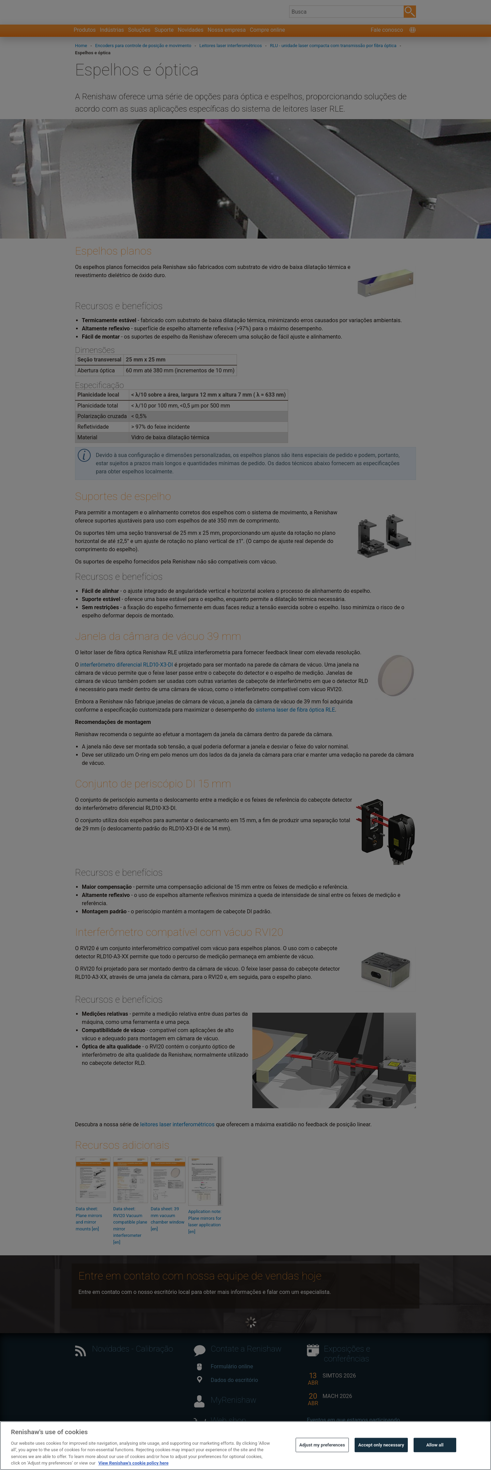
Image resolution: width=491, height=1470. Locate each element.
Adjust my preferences (322, 1459)
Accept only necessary (381, 1459)
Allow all (435, 1459)
